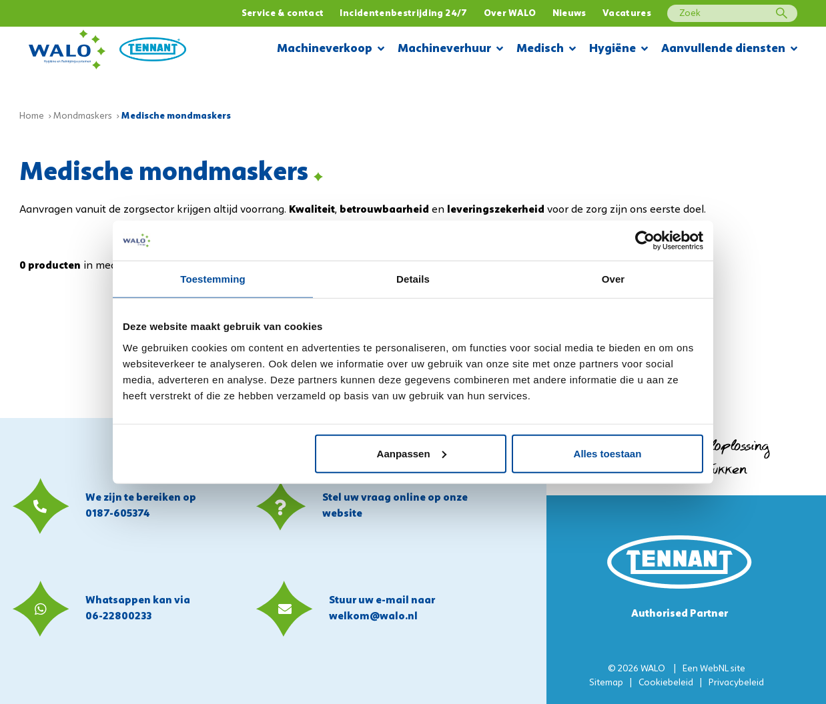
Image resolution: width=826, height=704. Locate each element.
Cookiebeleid (666, 683)
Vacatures (626, 14)
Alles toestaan (608, 453)
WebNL (714, 669)
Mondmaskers (82, 116)
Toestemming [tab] (213, 279)
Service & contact (283, 14)
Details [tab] (413, 279)
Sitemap (606, 683)
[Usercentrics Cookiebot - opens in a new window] (644, 241)
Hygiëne (618, 49)
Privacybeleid (736, 683)
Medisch (546, 49)
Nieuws (569, 14)
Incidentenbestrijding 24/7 (403, 14)
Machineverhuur (450, 49)
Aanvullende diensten (729, 49)
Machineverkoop (330, 49)
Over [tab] (613, 279)
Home (31, 116)
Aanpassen (411, 453)
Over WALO (510, 14)
